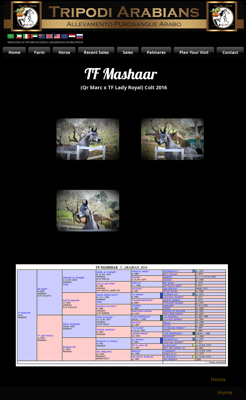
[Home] (218, 379)
